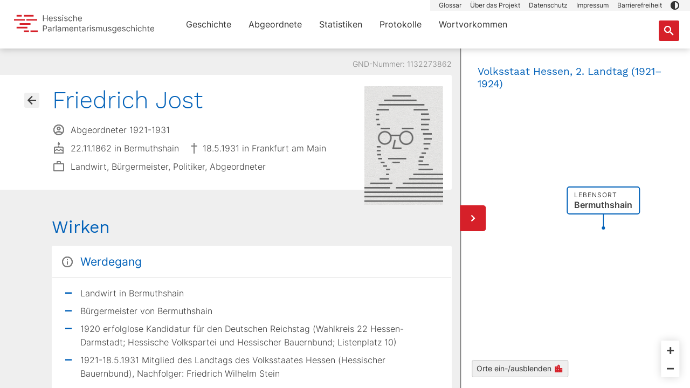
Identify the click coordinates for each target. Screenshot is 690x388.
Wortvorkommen (473, 24)
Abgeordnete (275, 24)
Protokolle (401, 24)
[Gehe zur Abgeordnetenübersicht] (31, 100)
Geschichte (208, 24)
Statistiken (340, 24)
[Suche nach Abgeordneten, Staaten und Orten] (669, 30)
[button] (675, 5)
